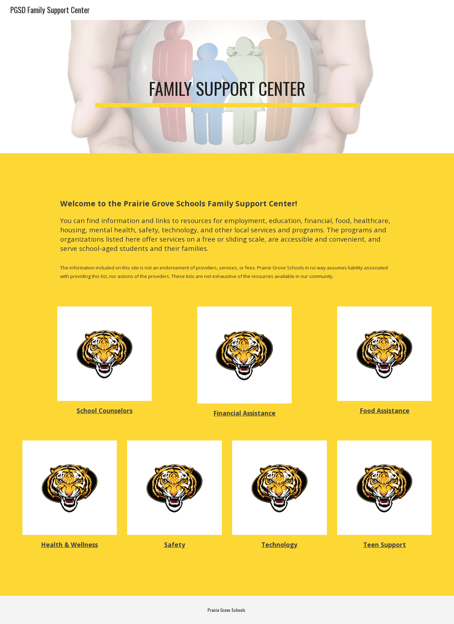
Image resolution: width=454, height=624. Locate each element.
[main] (227, 86)
